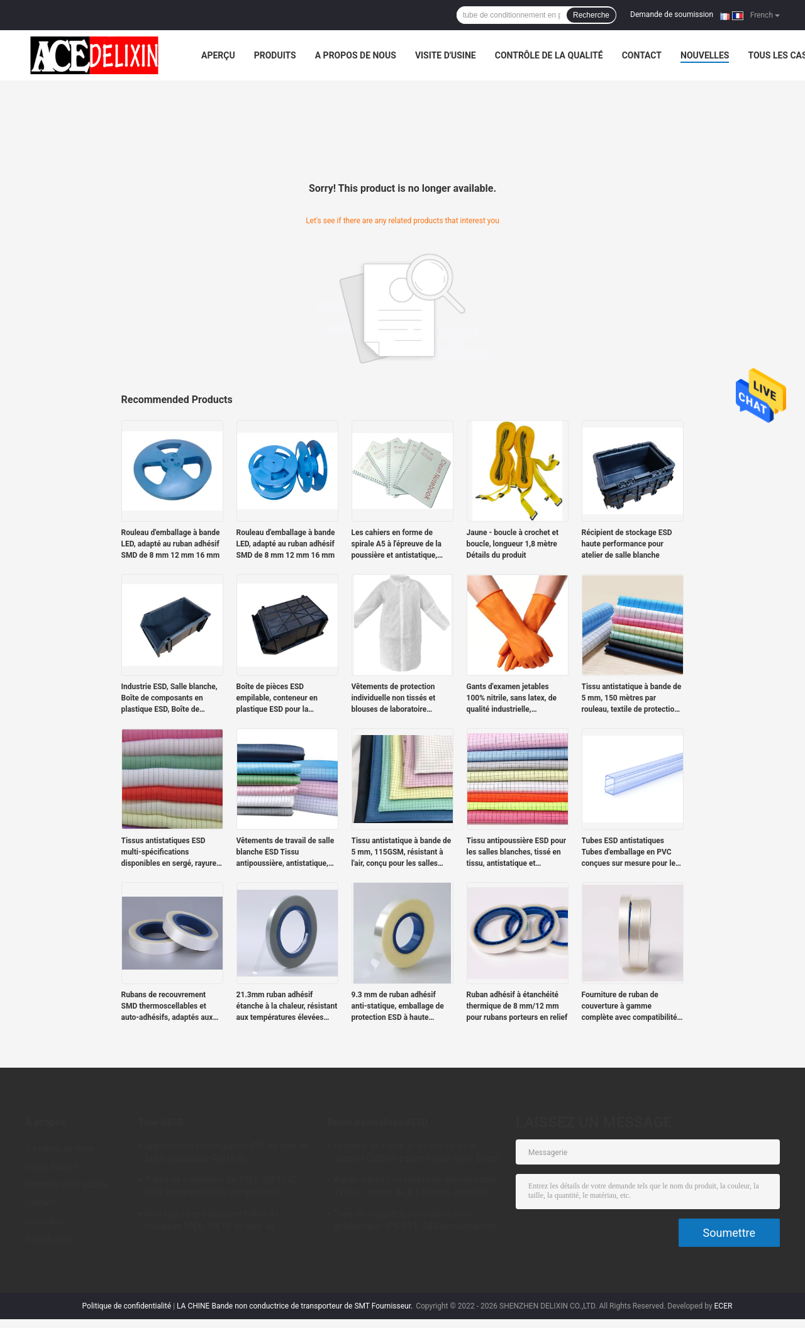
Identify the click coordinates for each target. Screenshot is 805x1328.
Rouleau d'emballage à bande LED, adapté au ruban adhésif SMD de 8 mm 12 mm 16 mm (170, 544)
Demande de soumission (671, 14)
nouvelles (704, 55)
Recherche (591, 15)
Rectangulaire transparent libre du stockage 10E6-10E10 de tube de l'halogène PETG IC (212, 1222)
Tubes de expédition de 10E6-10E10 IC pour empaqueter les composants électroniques (221, 1188)
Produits (275, 55)
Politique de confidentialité (127, 1306)
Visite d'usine (445, 55)
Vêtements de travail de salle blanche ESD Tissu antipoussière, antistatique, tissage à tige (285, 852)
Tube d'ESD (161, 1122)
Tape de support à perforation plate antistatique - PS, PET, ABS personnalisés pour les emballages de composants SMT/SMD (414, 1222)
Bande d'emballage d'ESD (377, 1122)
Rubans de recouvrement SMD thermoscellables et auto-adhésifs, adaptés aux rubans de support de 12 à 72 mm (170, 1006)
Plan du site (48, 1239)
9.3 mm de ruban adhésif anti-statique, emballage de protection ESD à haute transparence (398, 1006)
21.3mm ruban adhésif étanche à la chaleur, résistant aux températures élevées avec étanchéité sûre (287, 1006)
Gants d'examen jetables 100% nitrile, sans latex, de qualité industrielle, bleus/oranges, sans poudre (514, 698)
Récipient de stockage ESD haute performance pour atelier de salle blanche (627, 544)
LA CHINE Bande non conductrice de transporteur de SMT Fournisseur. (295, 1306)
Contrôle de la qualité (549, 55)
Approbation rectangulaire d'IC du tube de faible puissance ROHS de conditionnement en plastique (227, 1154)
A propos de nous (355, 55)
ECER (723, 1306)
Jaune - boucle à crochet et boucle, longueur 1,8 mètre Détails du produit (513, 544)
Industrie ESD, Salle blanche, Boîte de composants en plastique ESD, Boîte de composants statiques (169, 698)
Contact (642, 55)
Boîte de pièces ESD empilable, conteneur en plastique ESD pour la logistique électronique (277, 698)
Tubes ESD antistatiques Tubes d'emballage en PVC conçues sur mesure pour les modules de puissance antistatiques (631, 852)
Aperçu (218, 55)
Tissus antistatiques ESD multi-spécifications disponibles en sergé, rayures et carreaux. (171, 852)
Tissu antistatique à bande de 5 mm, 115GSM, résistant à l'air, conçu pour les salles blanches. (402, 852)
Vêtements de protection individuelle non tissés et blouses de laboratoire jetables (394, 698)
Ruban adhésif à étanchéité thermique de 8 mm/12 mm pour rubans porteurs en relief (517, 1006)
